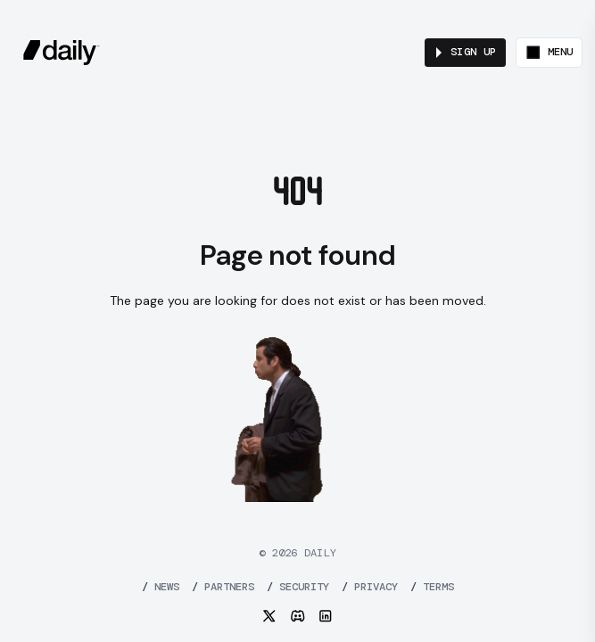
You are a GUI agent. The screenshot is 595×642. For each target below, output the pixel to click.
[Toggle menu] (549, 52)
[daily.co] (61, 52)
